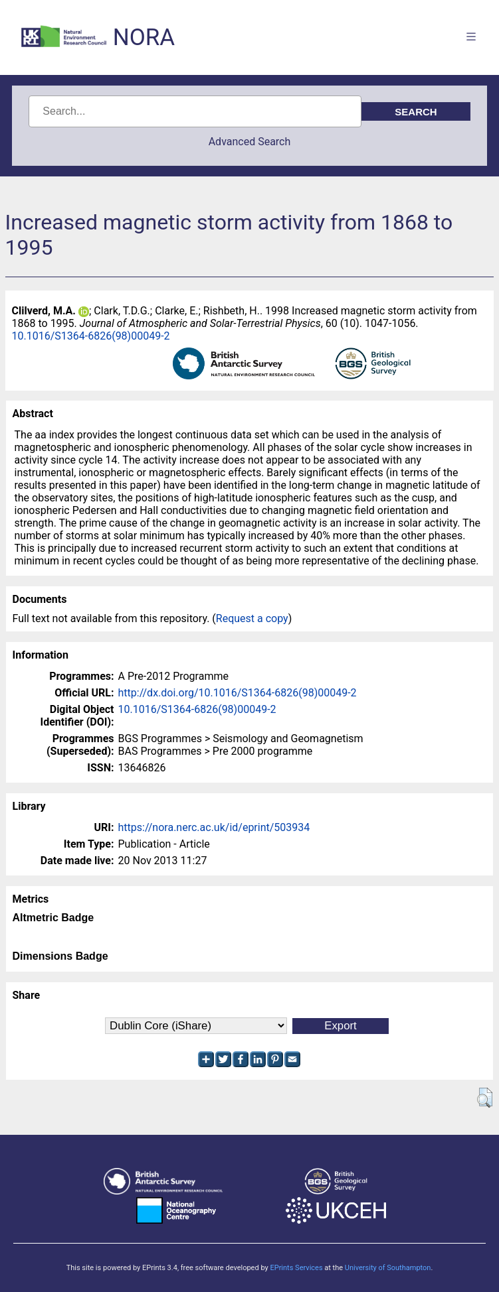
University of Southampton (388, 1267)
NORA (144, 37)
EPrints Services (296, 1267)
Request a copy (252, 618)
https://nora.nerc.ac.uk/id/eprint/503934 (214, 827)
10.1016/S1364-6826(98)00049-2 (91, 336)
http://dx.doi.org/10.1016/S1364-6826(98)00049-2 (237, 692)
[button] (484, 1098)
